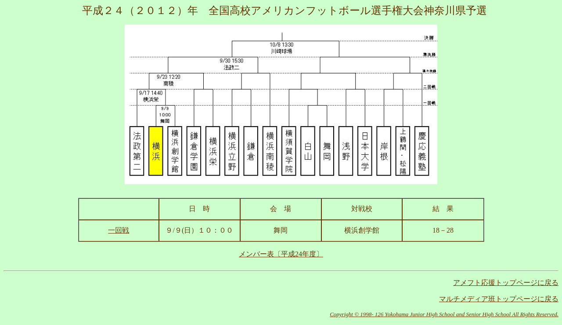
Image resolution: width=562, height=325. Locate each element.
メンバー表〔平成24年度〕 (281, 254)
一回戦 (118, 230)
